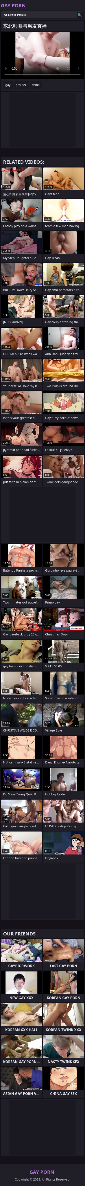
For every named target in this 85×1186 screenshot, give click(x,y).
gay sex (21, 85)
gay (8, 85)
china (36, 85)
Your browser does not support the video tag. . (42, 55)
